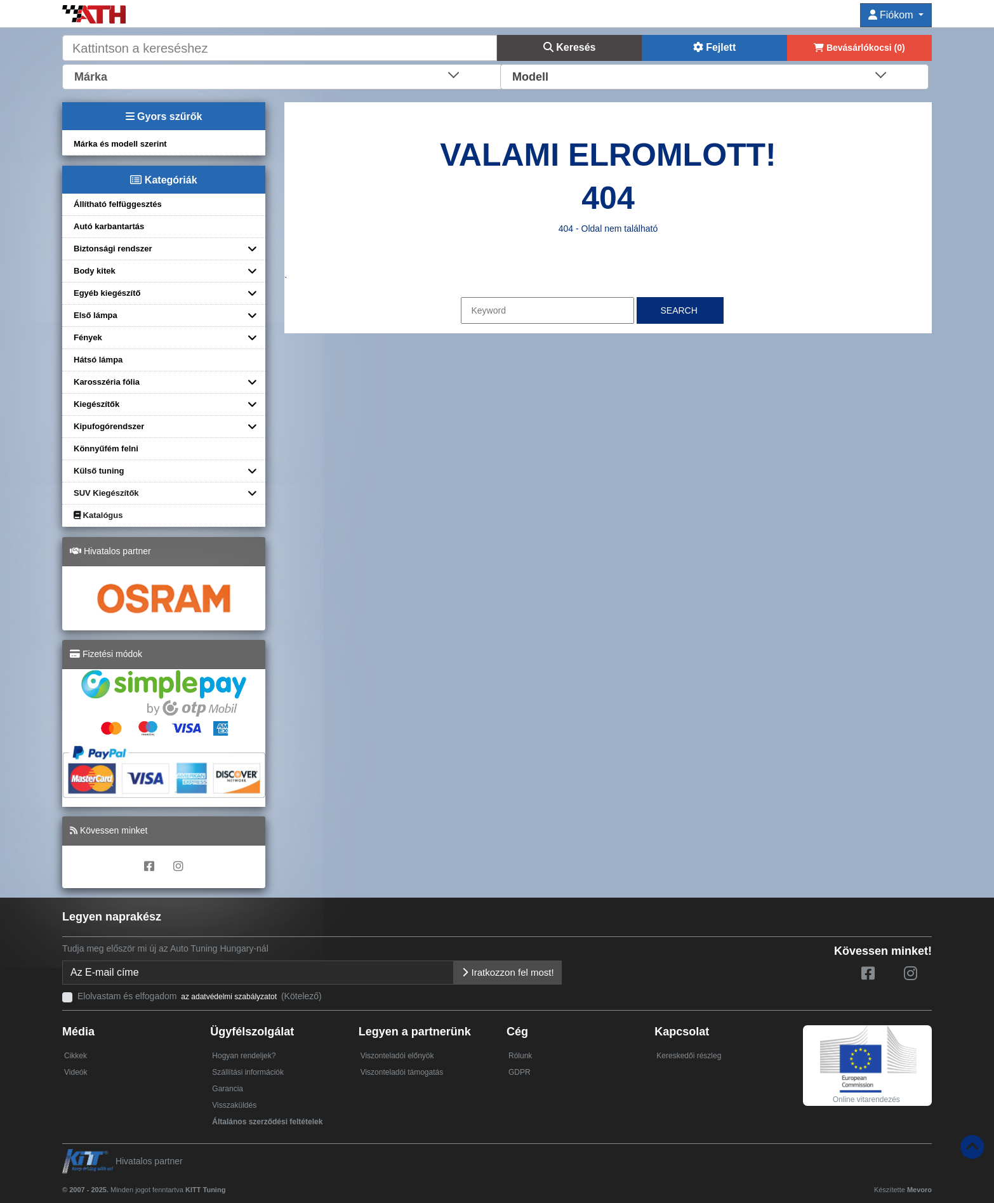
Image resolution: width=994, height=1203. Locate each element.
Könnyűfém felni (106, 448)
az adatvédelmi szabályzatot (229, 996)
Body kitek (95, 271)
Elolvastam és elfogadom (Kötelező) (199, 996)
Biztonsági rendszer (113, 248)
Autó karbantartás (109, 226)
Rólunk (520, 1055)
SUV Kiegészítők (106, 493)
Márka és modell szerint (120, 144)
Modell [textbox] (530, 76)
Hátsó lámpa (98, 359)
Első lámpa (95, 315)
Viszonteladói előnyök (397, 1055)
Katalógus (98, 515)
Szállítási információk (248, 1072)
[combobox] (282, 75)
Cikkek (75, 1055)
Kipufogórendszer (109, 426)
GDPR (519, 1072)
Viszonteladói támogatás (402, 1072)
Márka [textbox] (90, 76)
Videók (75, 1072)
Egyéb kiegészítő (107, 293)
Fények (88, 337)
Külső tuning (99, 470)
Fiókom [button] (892, 15)
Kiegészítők (96, 404)
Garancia (227, 1088)
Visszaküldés (234, 1105)
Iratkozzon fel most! (507, 972)
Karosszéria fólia (107, 382)
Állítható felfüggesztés (118, 204)
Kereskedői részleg (688, 1055)
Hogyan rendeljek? (243, 1055)
